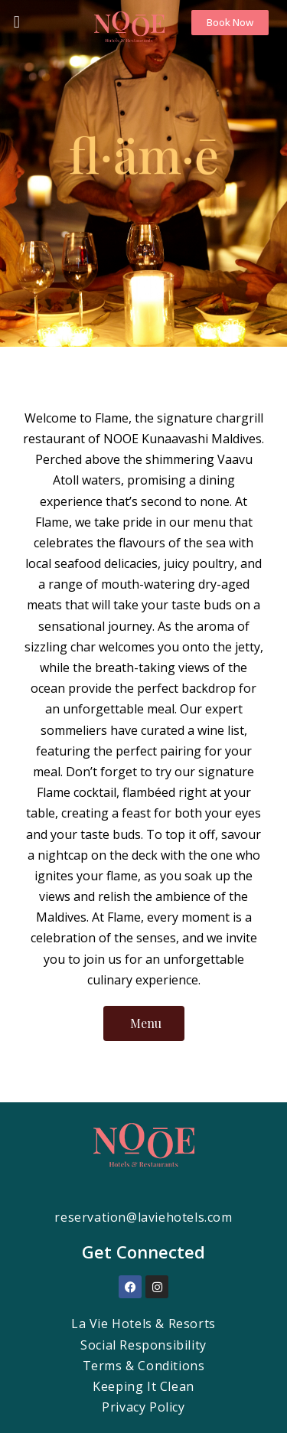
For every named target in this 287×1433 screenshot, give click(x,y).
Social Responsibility (143, 1345)
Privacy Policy (143, 1407)
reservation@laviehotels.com (143, 1217)
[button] (13, 22)
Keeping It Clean (143, 1386)
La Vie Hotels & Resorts (143, 1323)
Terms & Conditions (144, 1365)
